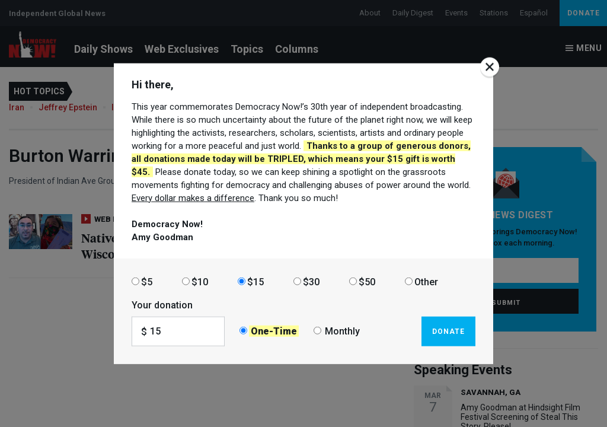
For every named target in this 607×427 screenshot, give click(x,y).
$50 (367, 281)
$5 (146, 281)
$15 (255, 281)
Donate (448, 331)
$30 (311, 281)
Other (426, 281)
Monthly (342, 331)
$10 (199, 281)
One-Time (274, 331)
